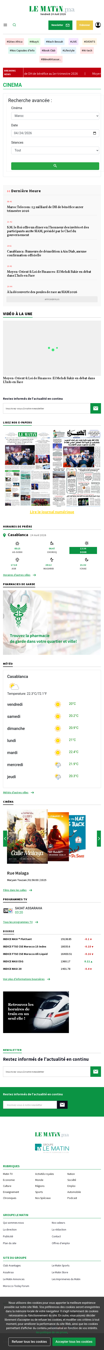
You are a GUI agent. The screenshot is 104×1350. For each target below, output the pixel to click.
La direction (10, 1229)
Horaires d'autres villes (16, 575)
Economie (9, 1180)
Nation (71, 1174)
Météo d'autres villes (15, 792)
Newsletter (60, 25)
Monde (39, 1180)
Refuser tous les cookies (29, 1342)
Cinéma (16, 108)
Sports (39, 1192)
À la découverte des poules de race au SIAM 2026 (42, 292)
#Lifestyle (69, 50)
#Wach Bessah (54, 41)
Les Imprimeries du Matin (66, 1279)
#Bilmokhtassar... (51, 59)
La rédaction (59, 1229)
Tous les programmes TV (18, 922)
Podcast (72, 1198)
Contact (56, 1236)
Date (14, 125)
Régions (39, 1186)
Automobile (74, 1192)
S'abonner (84, 25)
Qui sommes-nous (13, 1222)
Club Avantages (12, 1265)
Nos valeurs (58, 1222)
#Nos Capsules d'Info (22, 50)
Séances (17, 142)
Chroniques (9, 1198)
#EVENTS (89, 41)
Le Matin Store (60, 1272)
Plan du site (9, 1243)
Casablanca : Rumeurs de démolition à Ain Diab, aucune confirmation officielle (47, 254)
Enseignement (11, 1192)
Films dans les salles (15, 890)
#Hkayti (34, 41)
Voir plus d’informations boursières (24, 979)
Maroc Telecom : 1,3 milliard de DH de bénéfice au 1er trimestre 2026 (45, 209)
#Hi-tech (87, 50)
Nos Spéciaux (43, 1198)
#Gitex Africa (14, 41)
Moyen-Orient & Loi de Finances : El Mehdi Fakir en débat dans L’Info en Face (49, 274)
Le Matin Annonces (13, 1279)
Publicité (8, 1236)
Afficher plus (52, 299)
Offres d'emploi (61, 1243)
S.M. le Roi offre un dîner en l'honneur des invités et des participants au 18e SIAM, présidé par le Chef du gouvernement (48, 231)
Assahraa (8, 1272)
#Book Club (48, 50)
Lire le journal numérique (52, 511)
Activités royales (44, 1174)
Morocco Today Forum (16, 1286)
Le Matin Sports (60, 1265)
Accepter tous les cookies (74, 1342)
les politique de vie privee (51, 1332)
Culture (7, 1186)
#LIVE (73, 41)
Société (71, 1180)
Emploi (71, 1186)
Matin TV (8, 1174)
